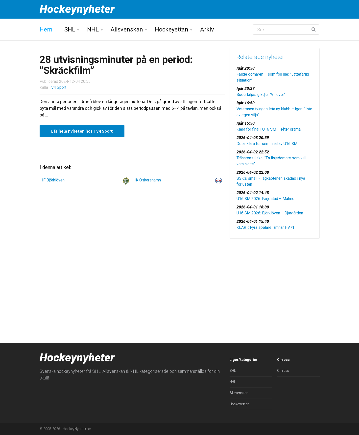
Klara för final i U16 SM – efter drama (269, 129)
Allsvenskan (127, 29)
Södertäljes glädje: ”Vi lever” (261, 94)
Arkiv (207, 29)
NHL (93, 29)
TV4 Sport (57, 87)
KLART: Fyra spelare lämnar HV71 (265, 227)
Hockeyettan (171, 29)
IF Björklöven (53, 180)
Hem (46, 29)
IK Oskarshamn (148, 180)
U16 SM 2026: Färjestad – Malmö (265, 198)
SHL (69, 29)
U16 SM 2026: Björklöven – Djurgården (270, 213)
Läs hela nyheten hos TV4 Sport (82, 131)
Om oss (283, 371)
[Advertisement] (275, 281)
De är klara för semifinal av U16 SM (267, 143)
